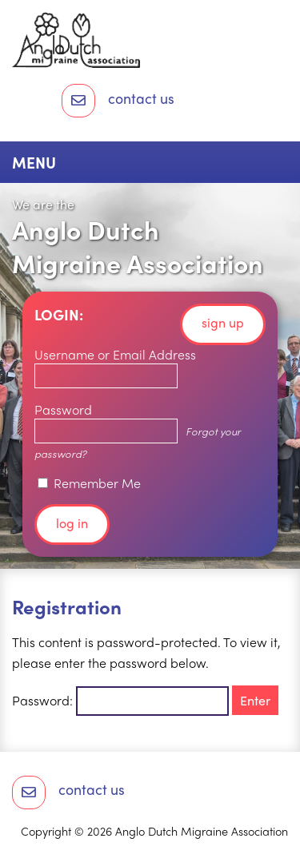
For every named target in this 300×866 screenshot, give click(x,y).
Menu (34, 162)
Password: (120, 700)
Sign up (223, 322)
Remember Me (89, 483)
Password (63, 409)
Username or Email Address (115, 354)
